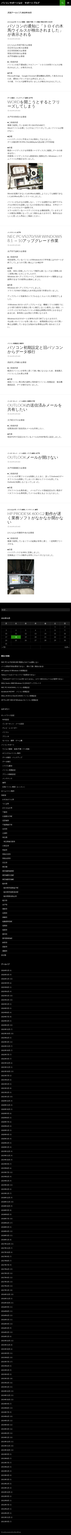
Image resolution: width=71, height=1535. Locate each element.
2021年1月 (5, 1097)
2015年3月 (5, 1378)
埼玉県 (4, 837)
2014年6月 (5, 1416)
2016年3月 (5, 1328)
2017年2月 (5, 1286)
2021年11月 (5, 1067)
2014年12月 (5, 1391)
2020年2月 (5, 1143)
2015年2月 (5, 1383)
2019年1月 (5, 1193)
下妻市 (4, 812)
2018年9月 (5, 1210)
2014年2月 (5, 1433)
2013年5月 (5, 1471)
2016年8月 (5, 1311)
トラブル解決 (31, 453)
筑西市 (4, 930)
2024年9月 (5, 1008)
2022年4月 (5, 1059)
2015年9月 (5, 1353)
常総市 (4, 850)
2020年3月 (5, 1139)
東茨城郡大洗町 (8, 875)
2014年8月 (5, 1408)
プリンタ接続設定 (9, 774)
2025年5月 (5, 996)
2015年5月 (5, 1370)
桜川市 (4, 900)
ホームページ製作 (7, 791)
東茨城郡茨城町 (8, 879)
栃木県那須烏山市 (10, 896)
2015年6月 (5, 1366)
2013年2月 (5, 1484)
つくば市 (5, 804)
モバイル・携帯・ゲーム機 (12, 740)
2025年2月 (5, 1000)
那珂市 (4, 934)
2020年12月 (5, 1101)
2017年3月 (5, 1282)
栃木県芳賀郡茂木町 (11, 892)
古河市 (4, 829)
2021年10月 (5, 1071)
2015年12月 (5, 1341)
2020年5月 (5, 1130)
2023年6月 (5, 1038)
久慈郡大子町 (31, 401)
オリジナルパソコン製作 (11, 753)
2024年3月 (5, 1021)
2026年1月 (5, 979)
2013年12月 (5, 1442)
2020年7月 (5, 1122)
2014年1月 (5, 1437)
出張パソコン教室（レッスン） (14, 787)
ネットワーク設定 (7, 715)
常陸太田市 (6, 858)
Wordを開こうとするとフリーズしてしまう (33, 103)
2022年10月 (5, 1050)
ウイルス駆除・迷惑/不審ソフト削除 (28, 22)
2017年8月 (5, 1261)
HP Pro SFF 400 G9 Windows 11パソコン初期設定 (19, 700)
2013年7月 (5, 1463)
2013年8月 (5, 1458)
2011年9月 (5, 1521)
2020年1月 (5, 1147)
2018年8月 (5, 1214)
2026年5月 (5, 970)
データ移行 (6, 762)
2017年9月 (5, 1256)
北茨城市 (5, 820)
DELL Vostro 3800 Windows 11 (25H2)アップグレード (21, 683)
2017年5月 (5, 1273)
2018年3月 (5, 1235)
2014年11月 (5, 1395)
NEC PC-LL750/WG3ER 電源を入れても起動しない (20, 662)
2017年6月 (5, 1269)
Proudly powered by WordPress (11, 1532)
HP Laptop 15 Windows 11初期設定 (14, 670)
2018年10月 (5, 1206)
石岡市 (4, 913)
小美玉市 (5, 846)
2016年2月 (5, 1332)
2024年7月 (5, 1017)
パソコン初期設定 (13, 343)
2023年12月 (5, 1029)
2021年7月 (5, 1076)
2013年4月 (5, 1475)
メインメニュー (68, 3)
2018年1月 (5, 1240)
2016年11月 (5, 1299)
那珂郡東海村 (7, 938)
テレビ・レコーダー (9, 728)
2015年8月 (5, 1357)
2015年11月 (5, 1345)
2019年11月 (5, 1155)
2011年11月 (5, 1517)
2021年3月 (5, 1088)
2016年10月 (5, 1303)
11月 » (66, 647)
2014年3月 (5, 1429)
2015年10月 (5, 1349)
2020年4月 (5, 1134)
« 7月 (4, 647)
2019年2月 (5, 1189)
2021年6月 (5, 1080)
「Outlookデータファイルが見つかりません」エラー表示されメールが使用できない (32, 679)
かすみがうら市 (8, 799)
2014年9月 (5, 1404)
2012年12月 (5, 1492)
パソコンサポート (7, 745)
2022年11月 (5, 1046)
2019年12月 (5, 1151)
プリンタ (5, 736)
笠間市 (4, 926)
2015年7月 (5, 1362)
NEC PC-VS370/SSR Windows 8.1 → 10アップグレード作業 (34, 238)
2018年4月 (5, 1231)
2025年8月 (5, 987)
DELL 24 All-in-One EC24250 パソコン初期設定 (18, 696)
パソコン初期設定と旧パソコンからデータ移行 (35, 349)
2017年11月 (5, 1248)
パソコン (5, 732)
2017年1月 (5, 1290)
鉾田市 (4, 942)
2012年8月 (5, 1500)
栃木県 (4, 884)
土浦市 (4, 833)
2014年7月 (5, 1412)
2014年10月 (5, 1399)
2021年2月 (5, 1092)
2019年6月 (5, 1177)
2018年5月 (5, 1227)
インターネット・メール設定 (16, 401)
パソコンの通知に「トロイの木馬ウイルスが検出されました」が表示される (35, 30)
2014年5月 (5, 1421)
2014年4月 (5, 1425)
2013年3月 (5, 1479)
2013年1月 (5, 1488)
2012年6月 (5, 1509)
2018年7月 (5, 1219)
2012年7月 (5, 1505)
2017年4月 (5, 1277)
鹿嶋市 (4, 951)
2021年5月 (5, 1084)
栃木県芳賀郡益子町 (11, 888)
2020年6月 (5, 1126)
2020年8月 (5, 1118)
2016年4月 (5, 1324)
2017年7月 (5, 1265)
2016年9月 (5, 1307)
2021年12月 (5, 1063)
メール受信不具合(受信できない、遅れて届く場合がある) (22, 666)
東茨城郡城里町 (8, 871)
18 (16, 637)
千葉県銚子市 (7, 825)
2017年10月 (5, 1252)
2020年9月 (5, 1113)
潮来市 (4, 909)
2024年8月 (5, 1012)
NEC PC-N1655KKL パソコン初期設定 (15, 687)
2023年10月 (5, 1033)
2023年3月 (5, 1042)
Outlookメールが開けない (32, 457)
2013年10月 (5, 1450)
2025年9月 (5, 983)
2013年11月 (5, 1446)
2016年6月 (5, 1315)
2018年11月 (5, 1202)
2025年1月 (5, 1004)
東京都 (4, 867)
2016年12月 (5, 1294)
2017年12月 (5, 1244)
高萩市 (21, 343)
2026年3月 (5, 975)
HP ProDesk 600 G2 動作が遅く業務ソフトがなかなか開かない (35, 517)
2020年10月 (5, 1109)
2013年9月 (5, 1454)
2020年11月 (5, 1105)
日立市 (50, 22)
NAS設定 (5, 719)
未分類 (3, 955)
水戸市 (31, 98)
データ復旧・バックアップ (15, 98)
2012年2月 (5, 1513)
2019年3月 (5, 1185)
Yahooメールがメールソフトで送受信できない (18, 675)
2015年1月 (5, 1387)
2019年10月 (5, 1160)
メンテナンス (11, 232)
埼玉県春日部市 (9, 841)
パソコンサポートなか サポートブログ (20, 3)
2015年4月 (5, 1374)
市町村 (3, 795)
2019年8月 (5, 1168)
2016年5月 (5, 1320)
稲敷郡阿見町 (7, 921)
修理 (26, 98)
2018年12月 (5, 1198)
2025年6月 (5, 991)
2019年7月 (5, 1172)
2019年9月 (5, 1164)
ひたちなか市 (11, 22)
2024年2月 (5, 1025)
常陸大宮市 (44, 22)
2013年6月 (5, 1467)
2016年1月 (5, 1336)
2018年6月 (5, 1223)
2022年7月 (5, 1055)
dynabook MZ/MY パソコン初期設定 (15, 692)
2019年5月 (5, 1181)
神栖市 (4, 917)
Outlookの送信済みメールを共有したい (34, 407)
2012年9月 (5, 1496)
